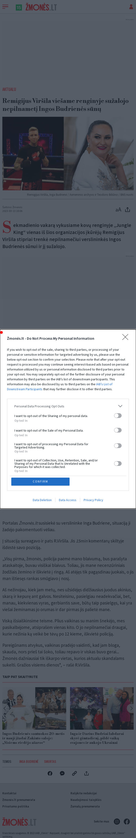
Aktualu (9, 89)
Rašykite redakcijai (83, 793)
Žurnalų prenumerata (85, 806)
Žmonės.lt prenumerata (18, 800)
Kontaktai (9, 793)
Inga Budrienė (28, 761)
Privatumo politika (15, 806)
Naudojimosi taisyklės (85, 800)
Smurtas (50, 761)
